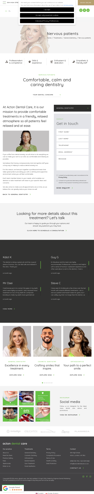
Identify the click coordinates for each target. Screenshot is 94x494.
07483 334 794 (74, 461)
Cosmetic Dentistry (31, 455)
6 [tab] (51, 382)
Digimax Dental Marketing (61, 478)
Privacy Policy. (63, 177)
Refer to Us (6, 466)
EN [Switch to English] (6, 11)
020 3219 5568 (85, 461)
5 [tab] (49, 382)
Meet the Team (7, 455)
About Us (6, 452)
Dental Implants (30, 461)
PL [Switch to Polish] (9, 11)
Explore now (17, 375)
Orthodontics (29, 458)
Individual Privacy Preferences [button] (47, 21)
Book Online (86, 3)
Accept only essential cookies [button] (47, 15)
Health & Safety (51, 461)
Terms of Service (45, 480)
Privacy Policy (50, 452)
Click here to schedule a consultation (47, 230)
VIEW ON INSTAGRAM (70, 415)
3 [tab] (46, 382)
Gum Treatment (30, 463)
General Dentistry (30, 452)
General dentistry (70, 38)
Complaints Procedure (53, 455)
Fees (4, 461)
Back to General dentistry (17, 194)
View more (9, 309)
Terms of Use (50, 458)
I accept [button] (47, 10)
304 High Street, (80, 454)
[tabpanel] (17, 351)
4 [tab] (48, 382)
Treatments (58, 38)
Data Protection (51, 463)
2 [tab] (44, 382)
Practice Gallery (8, 458)
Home (49, 38)
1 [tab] (42, 382)
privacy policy (68, 5)
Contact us (77, 468)
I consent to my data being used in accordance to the (73, 176)
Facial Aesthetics (30, 466)
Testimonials (7, 463)
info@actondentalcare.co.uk (79, 463)
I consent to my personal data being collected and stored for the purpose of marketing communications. (73, 181)
